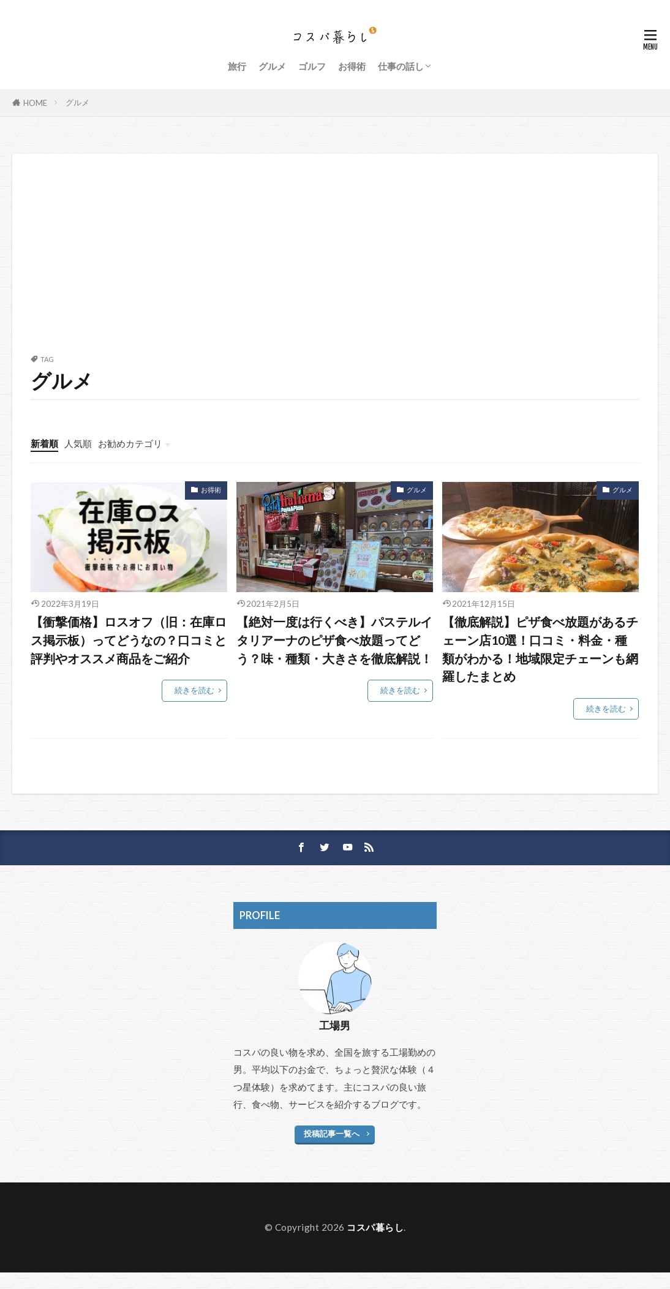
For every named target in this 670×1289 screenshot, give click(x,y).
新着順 (44, 443)
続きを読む (194, 690)
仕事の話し (401, 66)
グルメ (272, 66)
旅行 (237, 66)
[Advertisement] (335, 264)
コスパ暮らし (375, 1227)
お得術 (352, 66)
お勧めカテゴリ (130, 443)
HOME (35, 103)
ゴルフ (312, 66)
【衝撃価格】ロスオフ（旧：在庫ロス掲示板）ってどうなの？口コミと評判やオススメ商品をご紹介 (129, 639)
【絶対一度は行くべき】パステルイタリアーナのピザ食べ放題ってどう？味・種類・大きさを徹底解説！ (334, 639)
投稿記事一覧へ (331, 1133)
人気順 (78, 443)
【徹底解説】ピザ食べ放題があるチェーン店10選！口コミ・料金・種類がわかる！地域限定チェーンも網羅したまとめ (540, 648)
